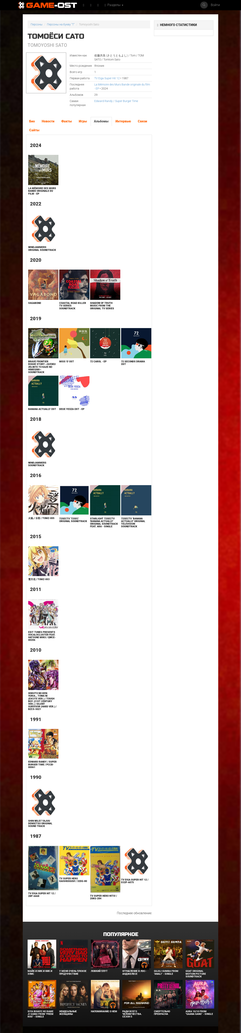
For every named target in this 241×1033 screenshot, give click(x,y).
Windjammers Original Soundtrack (42, 248)
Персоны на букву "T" (61, 24)
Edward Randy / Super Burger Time (116, 101)
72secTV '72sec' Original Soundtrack (73, 520)
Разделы (114, 5)
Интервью (123, 121)
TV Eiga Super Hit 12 (107, 78)
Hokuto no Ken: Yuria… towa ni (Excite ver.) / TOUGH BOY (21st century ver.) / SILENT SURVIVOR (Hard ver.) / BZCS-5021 (42, 701)
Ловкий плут (99, 971)
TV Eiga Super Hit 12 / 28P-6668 (41, 894)
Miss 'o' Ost (66, 361)
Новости (48, 121)
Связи (142, 121)
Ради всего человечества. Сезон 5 (132, 1014)
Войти (215, 5)
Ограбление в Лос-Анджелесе (134, 972)
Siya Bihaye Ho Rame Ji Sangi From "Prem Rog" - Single (40, 1014)
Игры (83, 121)
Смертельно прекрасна (162, 1012)
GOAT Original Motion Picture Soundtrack (196, 974)
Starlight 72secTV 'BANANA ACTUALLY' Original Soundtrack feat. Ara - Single (104, 522)
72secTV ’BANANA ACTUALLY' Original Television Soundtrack (133, 522)
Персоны (37, 24)
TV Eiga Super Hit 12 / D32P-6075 (134, 881)
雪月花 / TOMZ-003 (39, 579)
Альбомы (101, 121)
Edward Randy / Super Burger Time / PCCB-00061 (42, 764)
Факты (66, 121)
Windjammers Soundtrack (37, 464)
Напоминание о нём (104, 1011)
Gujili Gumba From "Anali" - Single (166, 972)
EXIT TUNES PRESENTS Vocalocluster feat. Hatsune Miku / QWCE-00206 (42, 636)
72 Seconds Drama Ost (133, 363)
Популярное (120, 934)
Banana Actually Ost (42, 409)
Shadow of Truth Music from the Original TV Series (102, 306)
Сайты (34, 130)
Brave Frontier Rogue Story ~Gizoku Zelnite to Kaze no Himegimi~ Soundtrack (42, 367)
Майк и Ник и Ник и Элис (40, 972)
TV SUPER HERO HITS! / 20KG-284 (103, 897)
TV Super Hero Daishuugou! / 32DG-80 (73, 880)
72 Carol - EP (98, 361)
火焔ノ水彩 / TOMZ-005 (41, 518)
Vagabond (34, 303)
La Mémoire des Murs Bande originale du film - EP (42, 191)
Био (32, 121)
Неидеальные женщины (68, 1012)
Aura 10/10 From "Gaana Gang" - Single (199, 1012)
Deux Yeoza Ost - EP (71, 409)
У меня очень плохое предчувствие (72, 972)
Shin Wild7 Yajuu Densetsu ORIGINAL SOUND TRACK (40, 823)
